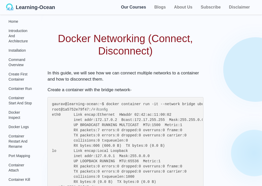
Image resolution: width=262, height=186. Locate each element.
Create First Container (18, 76)
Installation (17, 50)
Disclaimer (239, 7)
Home (13, 21)
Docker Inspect (14, 115)
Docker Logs (19, 127)
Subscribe (211, 7)
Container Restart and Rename (18, 141)
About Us (183, 7)
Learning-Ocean (30, 7)
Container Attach (16, 167)
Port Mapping (19, 156)
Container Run (20, 89)
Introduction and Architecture (18, 36)
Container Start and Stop (20, 100)
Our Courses (133, 6)
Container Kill (19, 179)
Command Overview (17, 62)
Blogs (160, 7)
